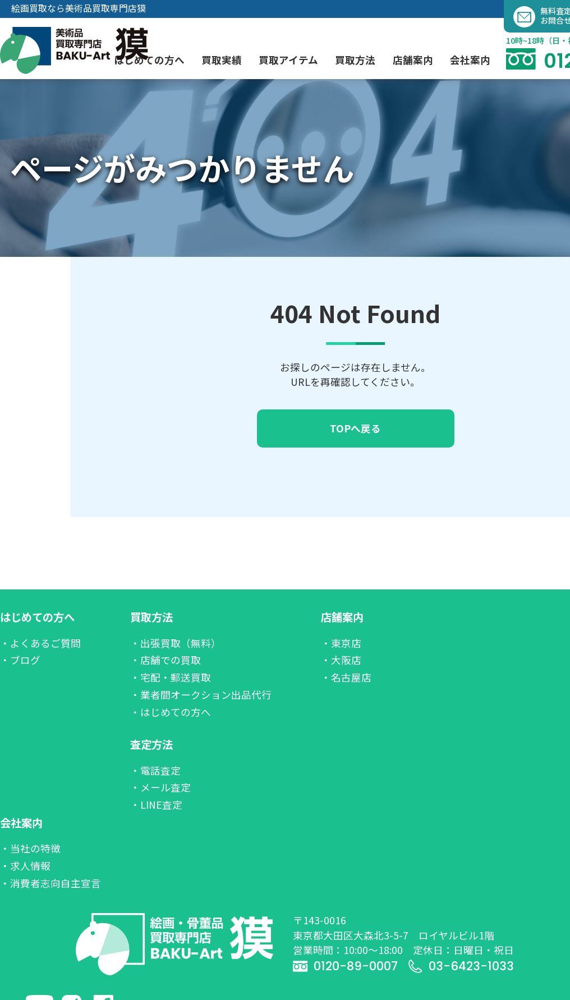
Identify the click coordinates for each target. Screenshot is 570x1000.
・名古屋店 (346, 677)
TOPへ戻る (355, 428)
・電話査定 (155, 770)
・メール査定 (160, 787)
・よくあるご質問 (40, 643)
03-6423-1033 (461, 966)
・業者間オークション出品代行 (201, 695)
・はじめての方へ (170, 712)
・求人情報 (25, 866)
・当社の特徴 (30, 848)
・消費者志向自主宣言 (50, 883)
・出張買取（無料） (175, 643)
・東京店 (341, 643)
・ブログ (20, 660)
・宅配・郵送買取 (170, 677)
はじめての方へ (37, 617)
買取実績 (221, 60)
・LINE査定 (156, 805)
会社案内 (21, 823)
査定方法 (151, 744)
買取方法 (151, 617)
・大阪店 (341, 660)
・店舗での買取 (165, 660)
